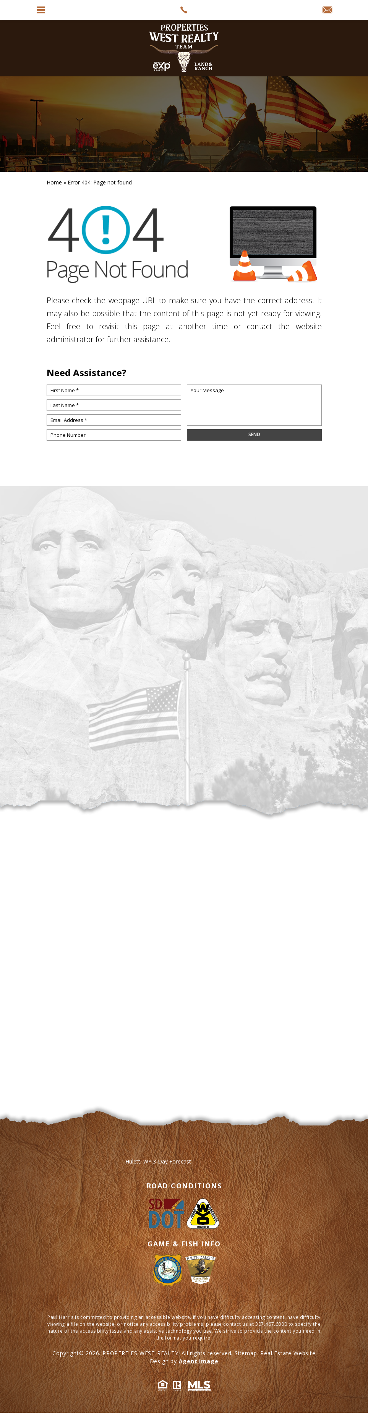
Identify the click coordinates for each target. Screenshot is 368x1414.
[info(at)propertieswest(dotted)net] (327, 10)
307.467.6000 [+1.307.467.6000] (271, 1324)
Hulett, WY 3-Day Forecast (158, 1161)
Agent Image (199, 1361)
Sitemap (246, 1353)
